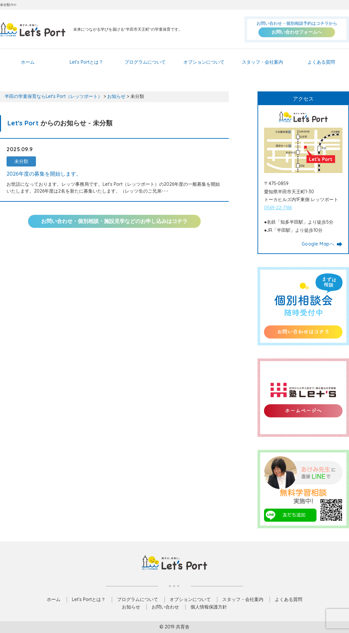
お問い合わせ (165, 607)
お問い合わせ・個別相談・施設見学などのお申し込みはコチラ (114, 221)
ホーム (28, 62)
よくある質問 (321, 62)
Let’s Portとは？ (86, 62)
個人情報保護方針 (209, 607)
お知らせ (131, 607)
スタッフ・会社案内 (262, 62)
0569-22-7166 (278, 208)
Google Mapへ (322, 244)
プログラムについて (145, 62)
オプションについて (203, 62)
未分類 (21, 161)
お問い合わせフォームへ (297, 32)
